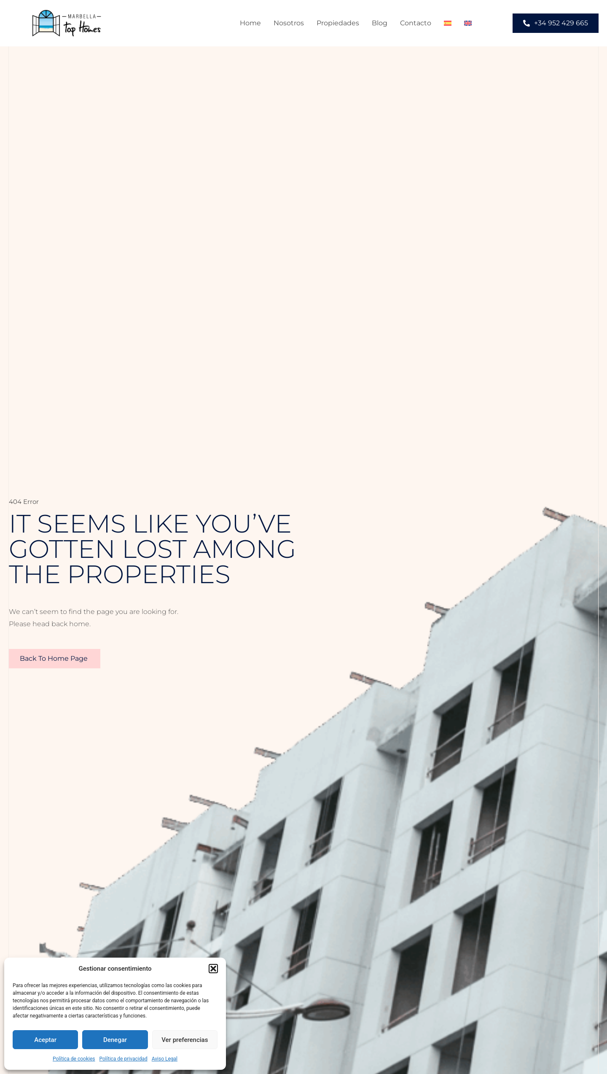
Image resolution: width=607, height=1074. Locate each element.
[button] (213, 968)
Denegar (115, 1040)
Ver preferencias (184, 1040)
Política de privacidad (123, 1059)
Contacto (415, 23)
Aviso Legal (164, 1059)
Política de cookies (74, 1059)
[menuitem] (448, 23)
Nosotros (289, 23)
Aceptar (45, 1040)
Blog (379, 23)
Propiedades (338, 23)
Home (250, 23)
